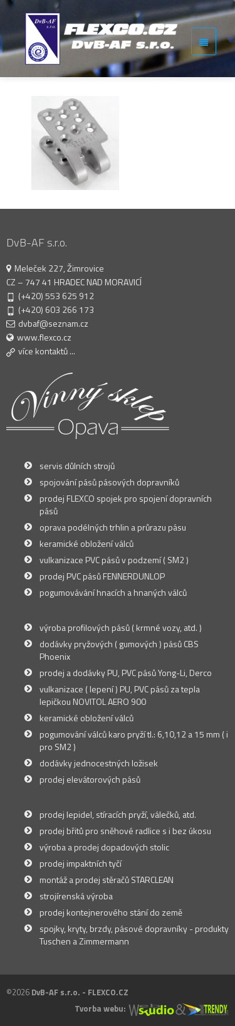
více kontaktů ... (46, 350)
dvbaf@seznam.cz (53, 323)
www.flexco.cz (44, 337)
